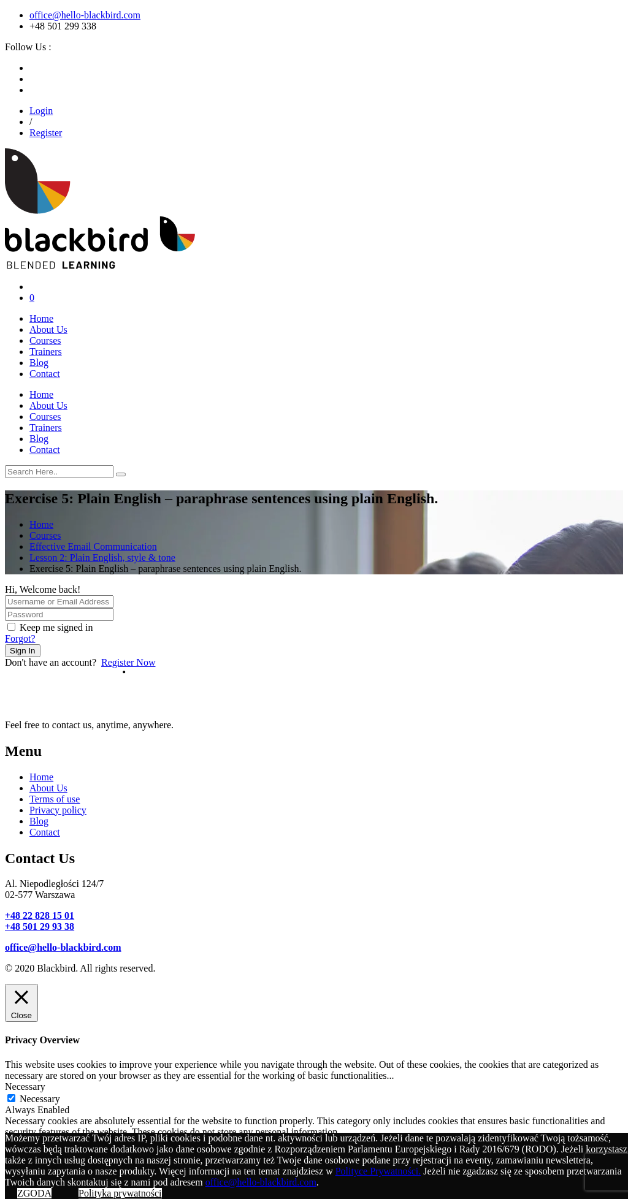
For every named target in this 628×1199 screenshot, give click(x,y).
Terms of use (54, 799)
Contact (44, 373)
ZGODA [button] (34, 1193)
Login (41, 110)
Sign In (23, 650)
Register (45, 133)
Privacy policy (57, 810)
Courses (45, 340)
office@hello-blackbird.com (84, 15)
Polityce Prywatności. (378, 1171)
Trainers (45, 351)
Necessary (40, 1099)
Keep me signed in (56, 627)
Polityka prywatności (120, 1193)
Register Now (128, 662)
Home (41, 318)
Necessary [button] (25, 1086)
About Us (48, 329)
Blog (38, 362)
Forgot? (20, 638)
